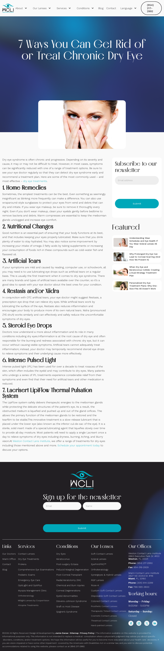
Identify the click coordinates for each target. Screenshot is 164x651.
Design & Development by (48, 633)
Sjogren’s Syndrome (66, 611)
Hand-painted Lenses (101, 625)
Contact (111, 8)
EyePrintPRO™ (98, 564)
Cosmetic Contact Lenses (104, 616)
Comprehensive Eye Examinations (36, 569)
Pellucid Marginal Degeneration (72, 569)
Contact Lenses (26, 553)
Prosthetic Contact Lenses (104, 606)
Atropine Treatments (28, 605)
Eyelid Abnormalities (67, 596)
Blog (100, 8)
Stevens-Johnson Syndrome (71, 601)
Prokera (22, 564)
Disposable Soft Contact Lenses (108, 596)
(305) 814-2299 (145, 582)
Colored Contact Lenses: (104, 601)
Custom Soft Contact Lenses (106, 590)
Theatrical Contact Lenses (104, 620)
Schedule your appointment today (79, 445)
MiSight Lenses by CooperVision (33, 600)
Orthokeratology (26, 596)
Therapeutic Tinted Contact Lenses (108, 611)
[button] (21, 8)
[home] (8, 8)
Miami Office (9, 559)
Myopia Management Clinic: (32, 590)
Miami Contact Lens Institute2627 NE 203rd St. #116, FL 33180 (143, 576)
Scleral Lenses (98, 559)
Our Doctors (9, 553)
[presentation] (137, 191)
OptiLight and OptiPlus (30, 585)
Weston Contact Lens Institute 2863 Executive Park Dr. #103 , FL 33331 (145, 556)
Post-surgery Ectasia (67, 564)
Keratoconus (63, 559)
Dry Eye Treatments (28, 559)
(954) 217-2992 (150, 8)
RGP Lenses (97, 580)
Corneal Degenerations (68, 590)
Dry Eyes (61, 553)
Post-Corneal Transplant (69, 574)
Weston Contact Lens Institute (31, 441)
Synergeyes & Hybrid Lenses (106, 574)
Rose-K (95, 585)
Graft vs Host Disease (67, 606)
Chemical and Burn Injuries (70, 585)
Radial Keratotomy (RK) (68, 580)
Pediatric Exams (26, 574)
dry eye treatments (35, 181)
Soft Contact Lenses (102, 553)
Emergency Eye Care (29, 580)
